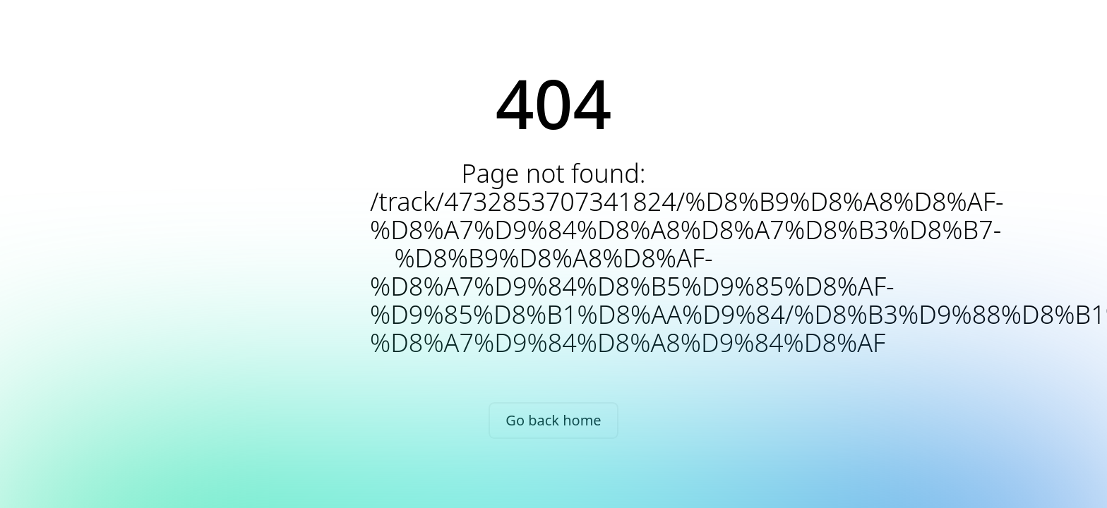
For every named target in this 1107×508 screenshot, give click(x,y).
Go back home (553, 420)
